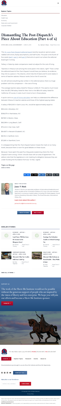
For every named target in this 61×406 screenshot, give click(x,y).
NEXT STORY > (38, 212)
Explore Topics (18, 358)
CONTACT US (20, 372)
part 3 (24, 57)
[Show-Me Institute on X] (4, 373)
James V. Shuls (44, 45)
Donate (7, 303)
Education (4, 15)
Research (28, 358)
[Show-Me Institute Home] (4, 3)
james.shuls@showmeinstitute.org (25, 203)
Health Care (4, 18)
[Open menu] (58, 3)
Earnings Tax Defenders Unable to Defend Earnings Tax (51, 239)
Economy (4, 20)
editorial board (18, 52)
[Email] (49, 174)
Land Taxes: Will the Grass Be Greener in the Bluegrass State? (21, 239)
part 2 (16, 57)
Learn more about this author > (25, 200)
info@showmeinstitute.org (7, 401)
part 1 (11, 57)
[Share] (27, 174)
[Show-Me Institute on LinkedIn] (7, 373)
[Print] (56, 174)
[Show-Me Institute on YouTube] (10, 373)
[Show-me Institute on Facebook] (2, 373)
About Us (43, 358)
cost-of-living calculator (21, 97)
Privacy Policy (30, 393)
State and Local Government (9, 23)
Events (36, 358)
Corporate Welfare (6, 25)
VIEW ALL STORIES (8, 272)
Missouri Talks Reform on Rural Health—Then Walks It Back (51, 259)
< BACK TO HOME (24, 212)
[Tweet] (34, 174)
